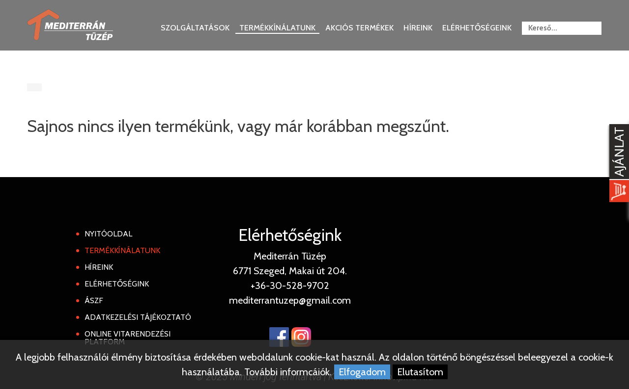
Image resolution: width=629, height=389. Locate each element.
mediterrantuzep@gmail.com (290, 300)
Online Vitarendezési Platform (128, 337)
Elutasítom (420, 372)
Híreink (417, 27)
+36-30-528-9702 (290, 285)
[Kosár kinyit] (617, 164)
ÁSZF (94, 300)
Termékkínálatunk (277, 27)
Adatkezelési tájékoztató (138, 317)
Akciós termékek (359, 27)
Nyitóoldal (108, 233)
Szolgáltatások (195, 27)
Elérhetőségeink (477, 27)
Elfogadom (362, 372)
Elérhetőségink (117, 283)
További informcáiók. (288, 372)
